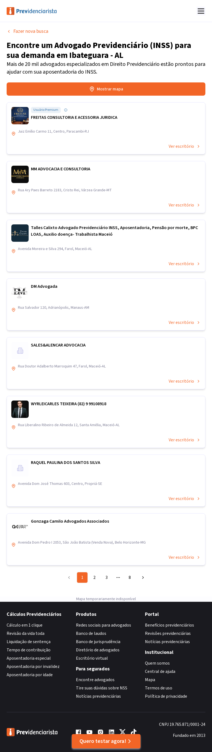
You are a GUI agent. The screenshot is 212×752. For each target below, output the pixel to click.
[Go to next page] (142, 577)
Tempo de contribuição (29, 650)
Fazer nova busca (27, 31)
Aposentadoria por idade (30, 674)
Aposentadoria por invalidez (33, 666)
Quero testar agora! (106, 741)
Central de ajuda (160, 671)
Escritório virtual (92, 658)
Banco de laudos (91, 633)
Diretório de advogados (98, 650)
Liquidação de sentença (29, 641)
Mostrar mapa (106, 89)
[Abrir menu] (201, 11)
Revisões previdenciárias (168, 633)
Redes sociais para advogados (103, 625)
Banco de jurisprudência (98, 641)
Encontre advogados (95, 679)
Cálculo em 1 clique (25, 625)
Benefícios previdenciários (169, 625)
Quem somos (157, 663)
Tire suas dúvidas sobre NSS (101, 688)
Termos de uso (158, 688)
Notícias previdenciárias (98, 696)
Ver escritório (185, 146)
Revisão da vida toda (25, 633)
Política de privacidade (166, 696)
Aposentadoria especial (29, 658)
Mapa (150, 679)
